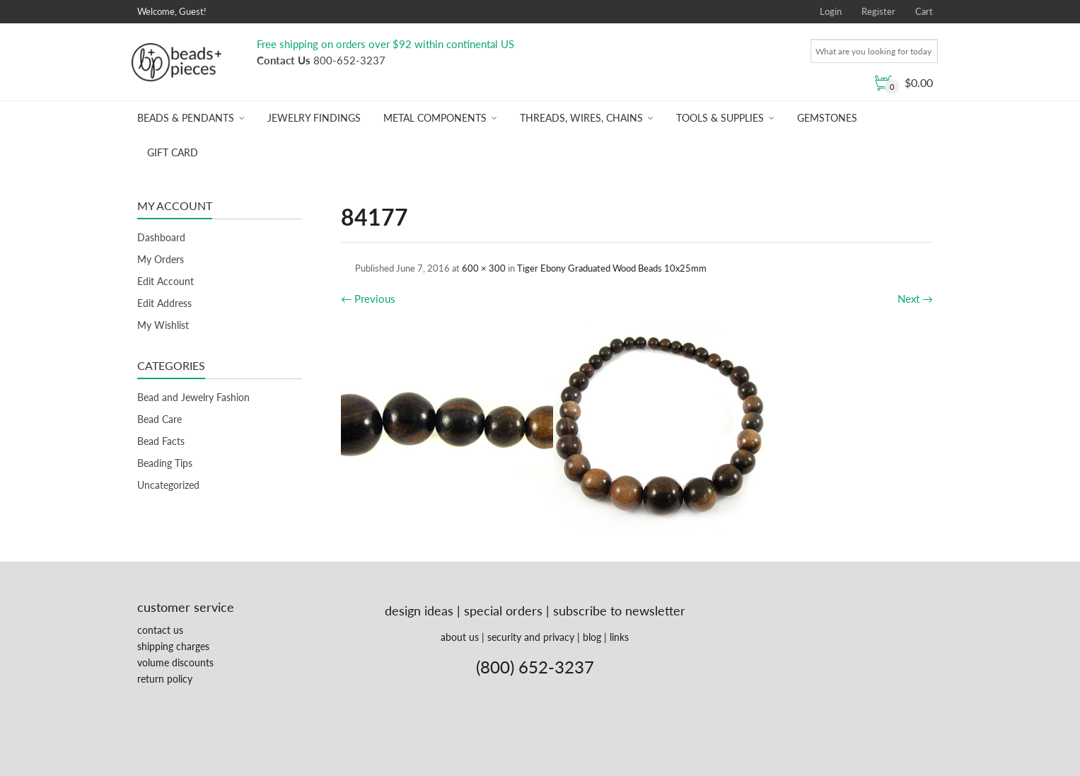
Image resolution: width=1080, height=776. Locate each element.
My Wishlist (163, 325)
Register (878, 11)
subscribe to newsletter (619, 610)
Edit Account (165, 281)
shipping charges (173, 646)
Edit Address (164, 303)
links (619, 637)
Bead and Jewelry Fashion (193, 397)
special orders (503, 610)
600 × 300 (484, 268)
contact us (160, 630)
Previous (368, 298)
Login (831, 11)
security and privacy (530, 637)
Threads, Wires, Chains (581, 118)
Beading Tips (164, 463)
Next (915, 298)
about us (460, 637)
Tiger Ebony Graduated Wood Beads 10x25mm (612, 268)
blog (592, 637)
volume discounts (175, 662)
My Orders (160, 259)
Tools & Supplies (720, 118)
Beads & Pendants (185, 118)
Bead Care (159, 419)
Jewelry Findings (314, 118)
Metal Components (435, 118)
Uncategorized (168, 485)
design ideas (419, 610)
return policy (164, 679)
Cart (924, 11)
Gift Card (172, 152)
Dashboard (161, 237)
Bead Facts (161, 441)
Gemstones (827, 118)
